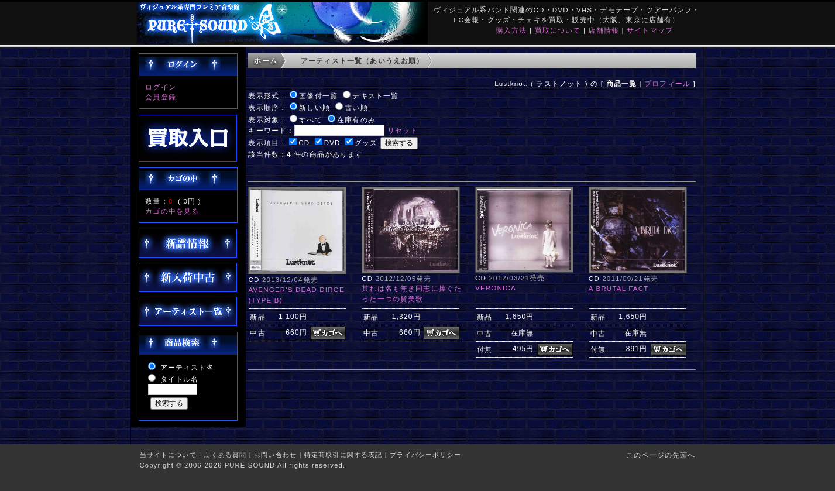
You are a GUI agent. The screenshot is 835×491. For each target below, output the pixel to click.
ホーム (265, 60)
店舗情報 (603, 30)
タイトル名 (179, 379)
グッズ (366, 142)
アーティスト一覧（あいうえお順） (362, 60)
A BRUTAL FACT (619, 288)
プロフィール (667, 83)
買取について (558, 30)
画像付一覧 (318, 95)
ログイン (160, 87)
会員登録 (160, 97)
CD (304, 142)
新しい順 (314, 107)
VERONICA (495, 287)
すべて (310, 119)
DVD (332, 142)
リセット (402, 130)
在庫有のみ (356, 119)
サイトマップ (650, 30)
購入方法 (511, 30)
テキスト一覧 (375, 95)
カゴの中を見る (172, 211)
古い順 (356, 107)
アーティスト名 (187, 367)
